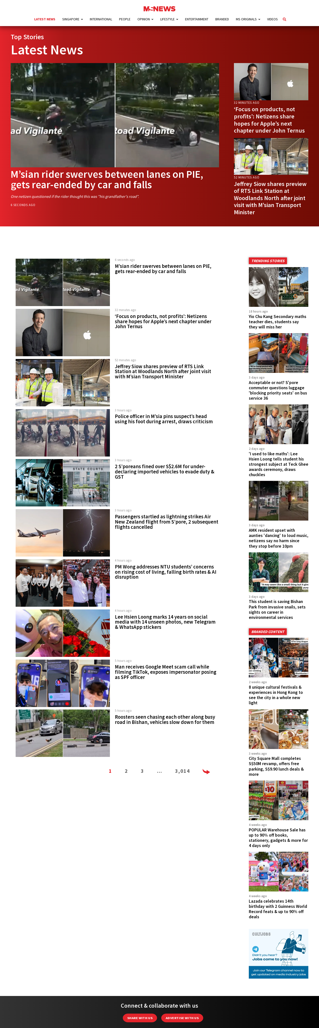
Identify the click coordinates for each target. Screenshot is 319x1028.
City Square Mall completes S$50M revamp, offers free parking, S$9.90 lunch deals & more (276, 766)
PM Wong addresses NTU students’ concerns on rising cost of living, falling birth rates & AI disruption (165, 572)
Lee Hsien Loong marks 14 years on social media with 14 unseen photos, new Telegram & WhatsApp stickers (165, 622)
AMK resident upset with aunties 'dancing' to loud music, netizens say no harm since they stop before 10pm (278, 538)
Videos (272, 19)
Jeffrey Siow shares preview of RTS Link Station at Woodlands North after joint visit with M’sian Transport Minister (270, 198)
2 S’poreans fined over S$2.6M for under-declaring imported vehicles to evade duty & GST (164, 471)
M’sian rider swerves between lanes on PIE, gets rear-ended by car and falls (107, 179)
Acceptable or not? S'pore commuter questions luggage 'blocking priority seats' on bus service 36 (278, 390)
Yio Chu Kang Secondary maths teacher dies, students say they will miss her (277, 322)
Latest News (44, 19)
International (101, 19)
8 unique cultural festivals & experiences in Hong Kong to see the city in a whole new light (276, 695)
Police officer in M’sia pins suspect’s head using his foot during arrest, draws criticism (164, 419)
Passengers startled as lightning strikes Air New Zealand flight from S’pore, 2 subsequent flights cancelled (166, 521)
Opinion (143, 19)
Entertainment (196, 19)
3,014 (182, 771)
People (124, 19)
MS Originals (246, 19)
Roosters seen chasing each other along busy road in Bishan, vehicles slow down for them (165, 719)
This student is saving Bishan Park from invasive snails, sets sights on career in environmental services (277, 609)
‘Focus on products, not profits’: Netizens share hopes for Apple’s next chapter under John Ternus (269, 120)
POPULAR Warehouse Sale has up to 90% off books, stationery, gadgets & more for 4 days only (278, 837)
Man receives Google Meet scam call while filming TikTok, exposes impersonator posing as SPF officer (165, 672)
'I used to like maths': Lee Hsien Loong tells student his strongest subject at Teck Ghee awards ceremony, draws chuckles (278, 464)
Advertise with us (182, 1018)
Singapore (70, 19)
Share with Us (140, 1018)
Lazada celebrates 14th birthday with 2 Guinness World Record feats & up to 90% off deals (278, 909)
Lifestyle (167, 19)
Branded (222, 19)
